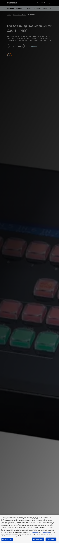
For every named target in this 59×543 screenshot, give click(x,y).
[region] (29, 529)
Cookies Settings (7, 539)
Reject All (51, 539)
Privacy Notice (45, 532)
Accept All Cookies (38, 539)
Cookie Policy (35, 532)
